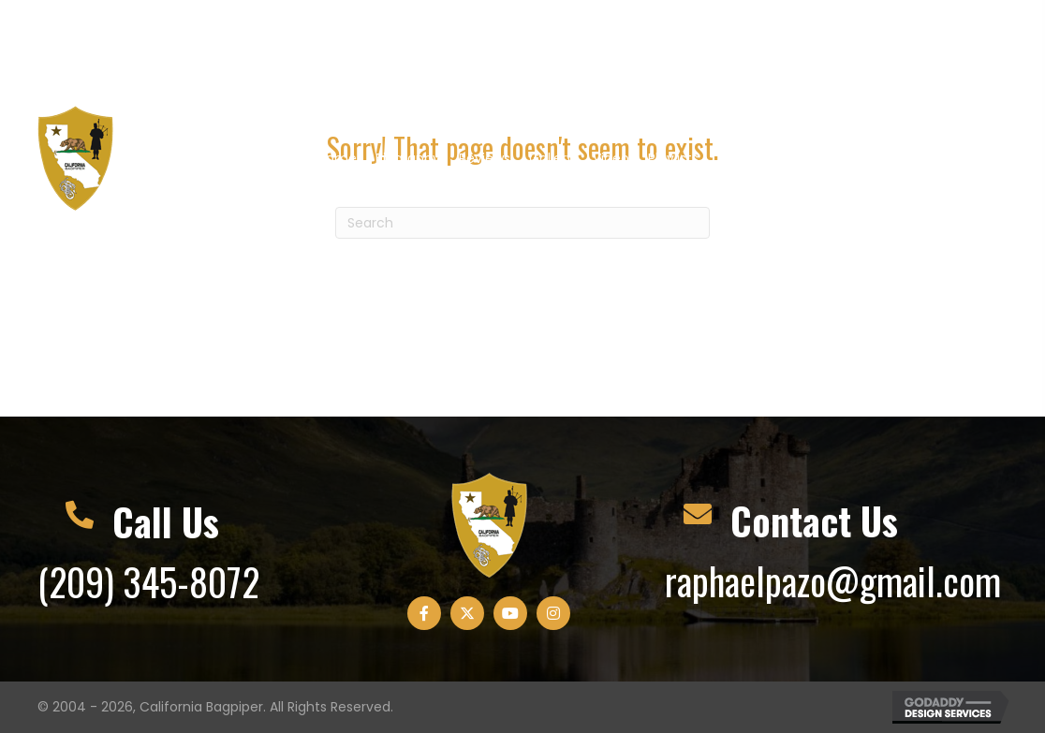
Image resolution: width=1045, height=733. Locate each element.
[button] (861, 48)
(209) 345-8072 (148, 581)
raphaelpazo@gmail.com (833, 580)
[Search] (522, 223)
